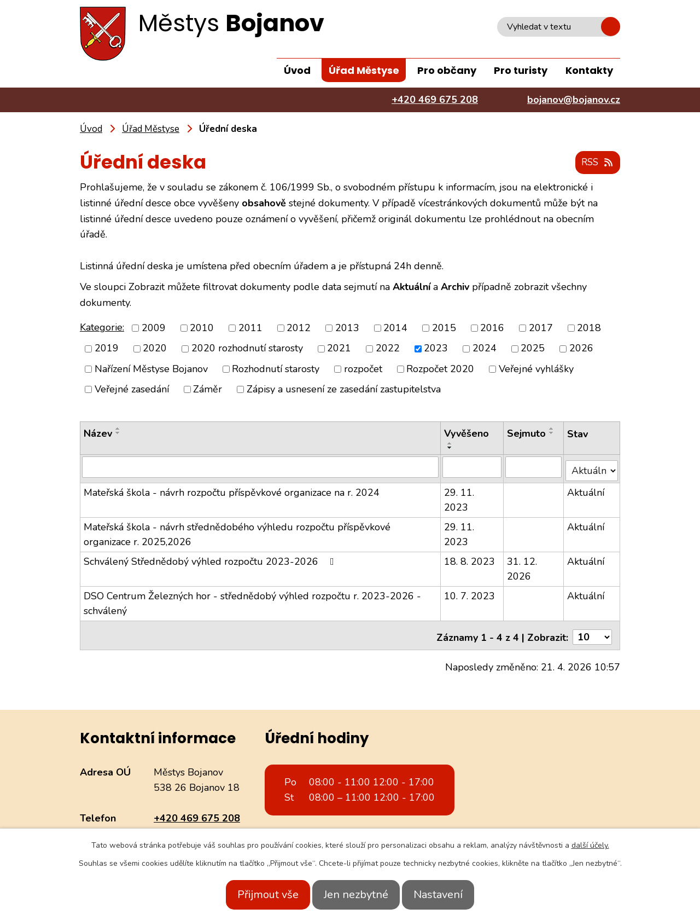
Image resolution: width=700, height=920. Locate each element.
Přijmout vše (256, 894)
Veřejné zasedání (132, 389)
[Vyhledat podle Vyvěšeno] (472, 467)
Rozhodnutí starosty (275, 369)
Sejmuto (527, 434)
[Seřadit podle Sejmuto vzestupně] (552, 429)
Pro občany (446, 70)
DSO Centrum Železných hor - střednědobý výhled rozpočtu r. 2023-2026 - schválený (252, 600)
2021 (339, 349)
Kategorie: (102, 327)
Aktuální (586, 489)
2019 (107, 349)
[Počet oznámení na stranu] (592, 630)
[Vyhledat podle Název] (260, 467)
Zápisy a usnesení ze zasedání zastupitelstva (344, 389)
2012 (299, 328)
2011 (250, 328)
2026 (581, 349)
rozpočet (363, 369)
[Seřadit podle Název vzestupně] (118, 429)
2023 (436, 349)
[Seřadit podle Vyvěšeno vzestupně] (451, 444)
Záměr (207, 389)
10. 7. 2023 (470, 592)
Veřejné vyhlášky (536, 369)
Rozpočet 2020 (440, 369)
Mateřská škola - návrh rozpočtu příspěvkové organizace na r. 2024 (232, 489)
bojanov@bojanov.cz (200, 827)
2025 (533, 349)
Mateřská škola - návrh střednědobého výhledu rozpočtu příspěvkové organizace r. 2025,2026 (237, 531)
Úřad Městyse (364, 70)
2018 (589, 328)
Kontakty (589, 70)
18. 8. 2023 (470, 558)
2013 (347, 328)
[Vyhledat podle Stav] (592, 467)
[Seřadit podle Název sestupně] (118, 433)
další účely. (590, 845)
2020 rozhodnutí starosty (247, 349)
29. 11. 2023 (460, 497)
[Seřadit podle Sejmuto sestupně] (552, 433)
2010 (202, 328)
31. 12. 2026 (523, 566)
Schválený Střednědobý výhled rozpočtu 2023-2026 (211, 558)
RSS (596, 163)
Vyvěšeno (467, 434)
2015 (444, 328)
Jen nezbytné (356, 894)
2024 (484, 349)
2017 (541, 328)
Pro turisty (520, 70)
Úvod (297, 70)
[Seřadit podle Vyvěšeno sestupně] (451, 448)
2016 (492, 328)
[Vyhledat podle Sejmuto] (534, 467)
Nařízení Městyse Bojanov (151, 369)
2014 (395, 328)
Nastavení (450, 894)
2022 (388, 349)
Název (98, 434)
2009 (154, 328)
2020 (155, 349)
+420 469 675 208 (197, 811)
